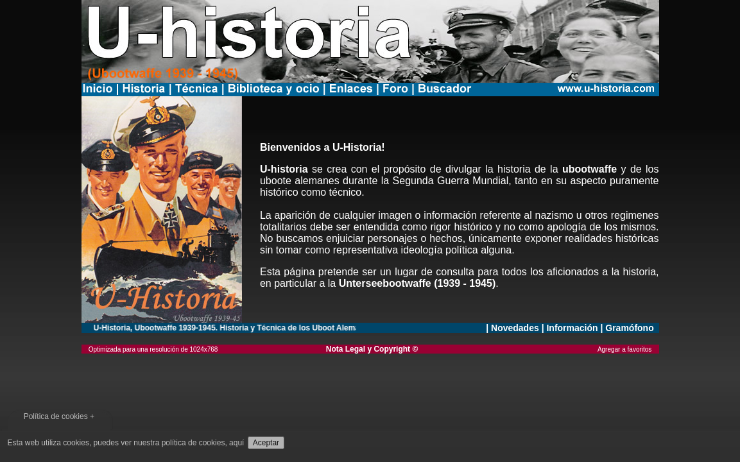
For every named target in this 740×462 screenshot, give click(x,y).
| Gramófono (628, 328)
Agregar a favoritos (628, 349)
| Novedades (513, 328)
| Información (570, 328)
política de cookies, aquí (203, 442)
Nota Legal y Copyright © (372, 349)
